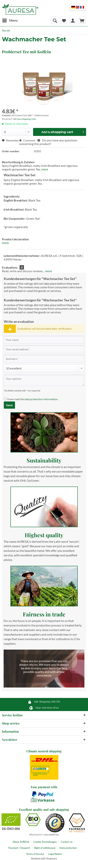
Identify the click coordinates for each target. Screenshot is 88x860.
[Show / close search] (54, 20)
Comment (27, 140)
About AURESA (21, 841)
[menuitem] (10, 20)
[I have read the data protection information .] (5, 399)
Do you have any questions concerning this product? (48, 142)
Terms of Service (35, 853)
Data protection (68, 847)
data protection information (41, 399)
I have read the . (32, 399)
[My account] (73, 20)
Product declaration (15, 239)
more (44, 169)
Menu (10, 19)
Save (9, 405)
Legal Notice (55, 853)
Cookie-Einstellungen (45, 841)
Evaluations (9, 267)
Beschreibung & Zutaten (18, 162)
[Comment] (44, 368)
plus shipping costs (26, 119)
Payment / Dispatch (19, 847)
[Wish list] (63, 20)
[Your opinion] (44, 380)
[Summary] (44, 358)
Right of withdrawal (44, 847)
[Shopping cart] (82, 20)
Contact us (67, 841)
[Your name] (44, 339)
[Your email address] (44, 349)
